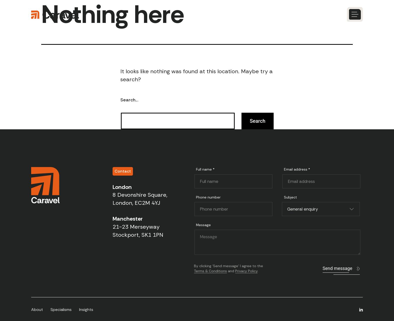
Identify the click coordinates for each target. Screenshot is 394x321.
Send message (337, 268)
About (37, 309)
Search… (129, 100)
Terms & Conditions (210, 271)
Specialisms (61, 309)
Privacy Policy (246, 271)
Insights (86, 309)
